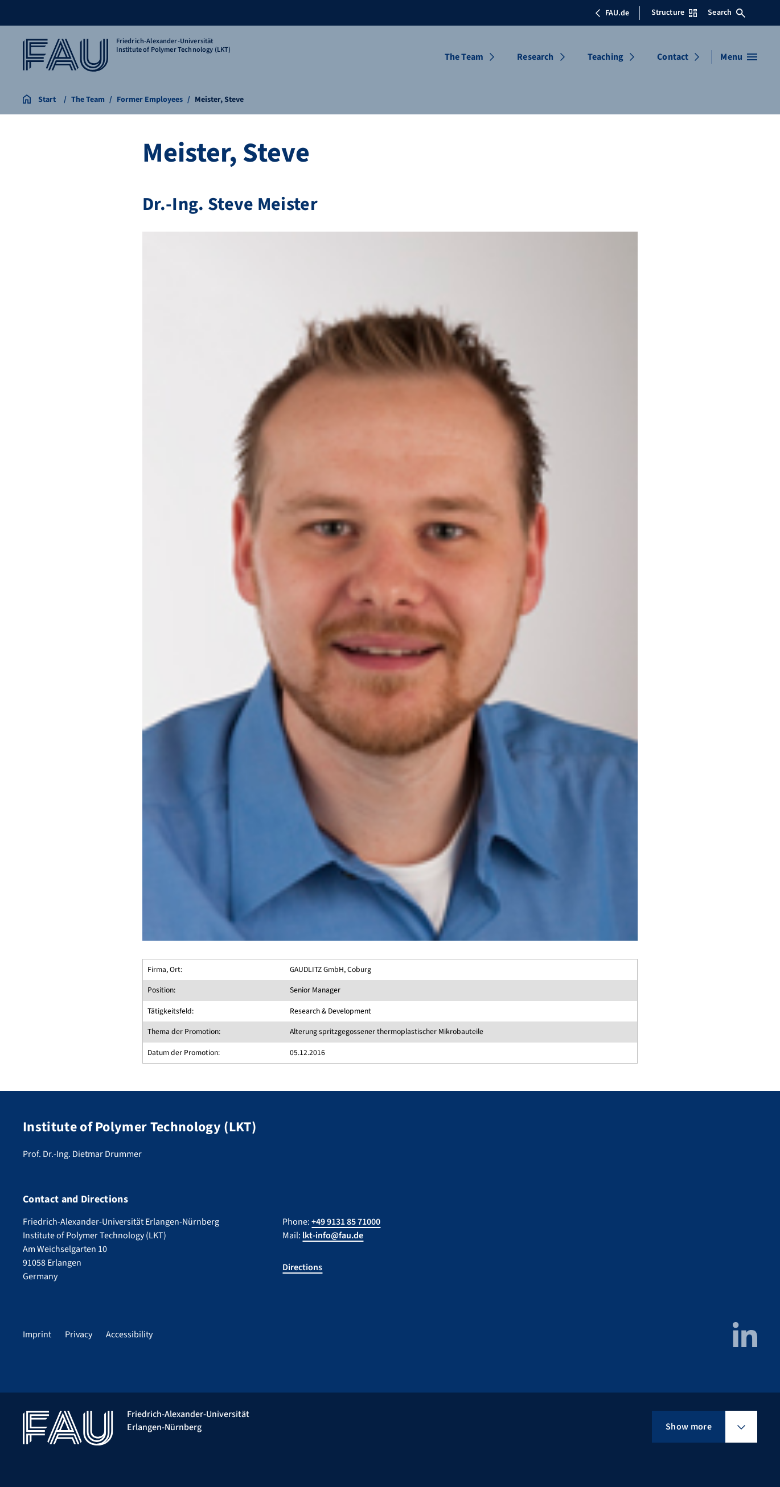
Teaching (605, 57)
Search (726, 12)
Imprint (37, 1334)
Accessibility (129, 1334)
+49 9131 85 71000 (345, 1222)
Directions (302, 1267)
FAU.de (612, 13)
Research (535, 57)
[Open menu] (738, 56)
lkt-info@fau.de (332, 1235)
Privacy (78, 1334)
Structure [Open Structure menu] (674, 12)
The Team (464, 57)
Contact (672, 57)
